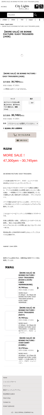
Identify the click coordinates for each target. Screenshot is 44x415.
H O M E (4, 6)
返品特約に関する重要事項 (12, 128)
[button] (41, 6)
